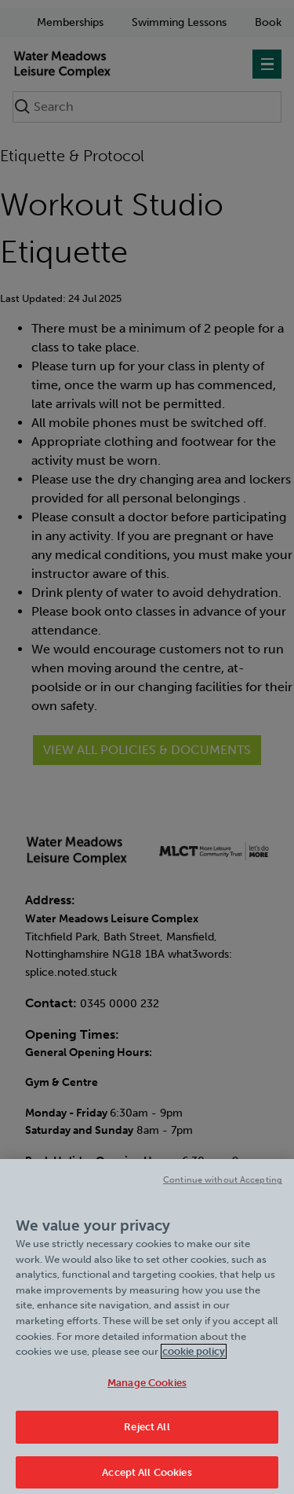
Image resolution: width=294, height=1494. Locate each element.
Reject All (146, 1431)
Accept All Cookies (146, 1476)
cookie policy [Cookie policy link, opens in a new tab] (193, 1355)
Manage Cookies (147, 1386)
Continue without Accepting (222, 1184)
